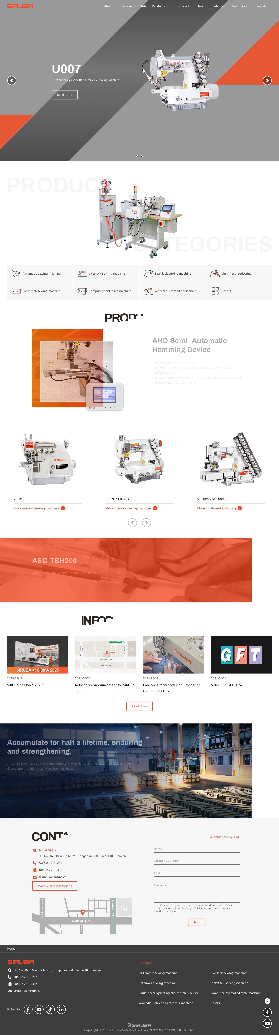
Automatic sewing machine (159, 973)
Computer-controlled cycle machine (235, 993)
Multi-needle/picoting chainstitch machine (169, 993)
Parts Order (240, 6)
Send (196, 922)
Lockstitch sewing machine (229, 983)
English (262, 6)
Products (160, 6)
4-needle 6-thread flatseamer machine (166, 1003)
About (110, 6)
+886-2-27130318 (50, 870)
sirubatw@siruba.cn (53, 877)
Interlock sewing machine (158, 983)
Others (215, 1003)
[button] (267, 80)
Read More (64, 100)
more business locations (55, 886)
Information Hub (134, 6)
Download (183, 6)
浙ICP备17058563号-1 (180, 1030)
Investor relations (212, 6)
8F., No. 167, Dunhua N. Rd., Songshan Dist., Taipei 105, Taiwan (82, 860)
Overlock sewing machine (228, 973)
